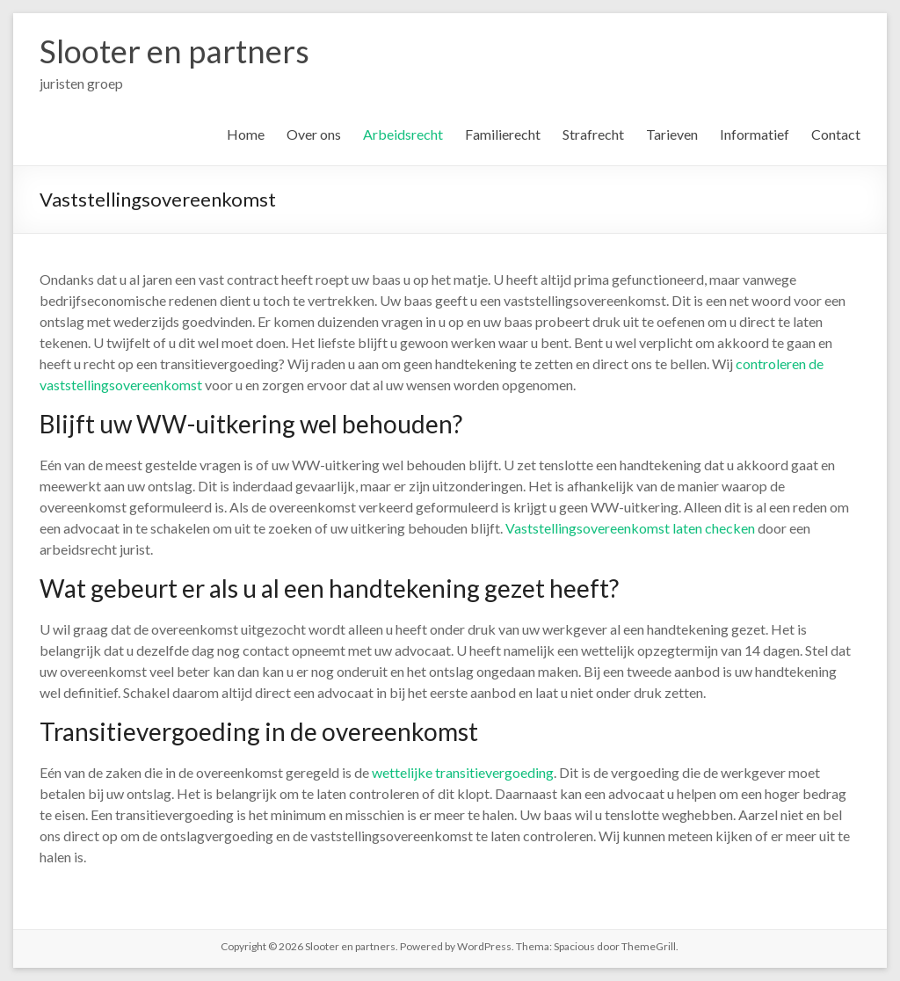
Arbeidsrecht (403, 134)
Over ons (314, 134)
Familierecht (503, 134)
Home (246, 134)
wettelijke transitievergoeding (463, 772)
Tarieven (672, 134)
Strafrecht (593, 134)
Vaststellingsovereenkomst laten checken (630, 528)
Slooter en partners (174, 51)
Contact (835, 134)
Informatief (754, 134)
